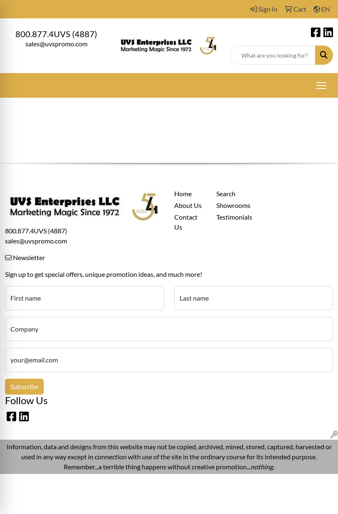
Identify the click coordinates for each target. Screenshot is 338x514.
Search (225, 193)
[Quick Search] (272, 55)
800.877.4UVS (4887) (56, 34)
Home (183, 193)
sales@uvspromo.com (56, 44)
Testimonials (232, 217)
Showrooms (232, 205)
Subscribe (24, 386)
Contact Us (186, 222)
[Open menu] (321, 85)
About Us (188, 205)
